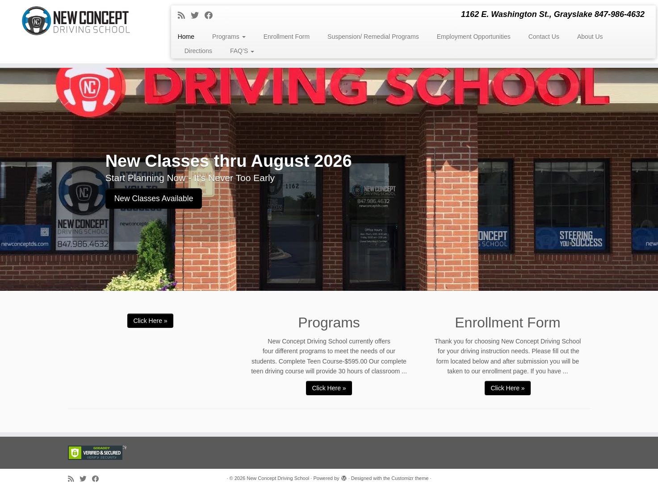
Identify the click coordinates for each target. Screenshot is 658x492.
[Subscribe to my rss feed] (184, 15)
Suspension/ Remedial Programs (373, 36)
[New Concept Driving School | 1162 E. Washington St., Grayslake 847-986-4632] (76, 20)
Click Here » (150, 320)
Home (186, 36)
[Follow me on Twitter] (198, 15)
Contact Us (543, 36)
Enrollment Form (287, 36)
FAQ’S (242, 50)
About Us (590, 36)
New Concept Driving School (278, 478)
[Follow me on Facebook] (211, 15)
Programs (229, 36)
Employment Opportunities (474, 36)
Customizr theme (409, 478)
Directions (198, 50)
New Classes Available (153, 198)
